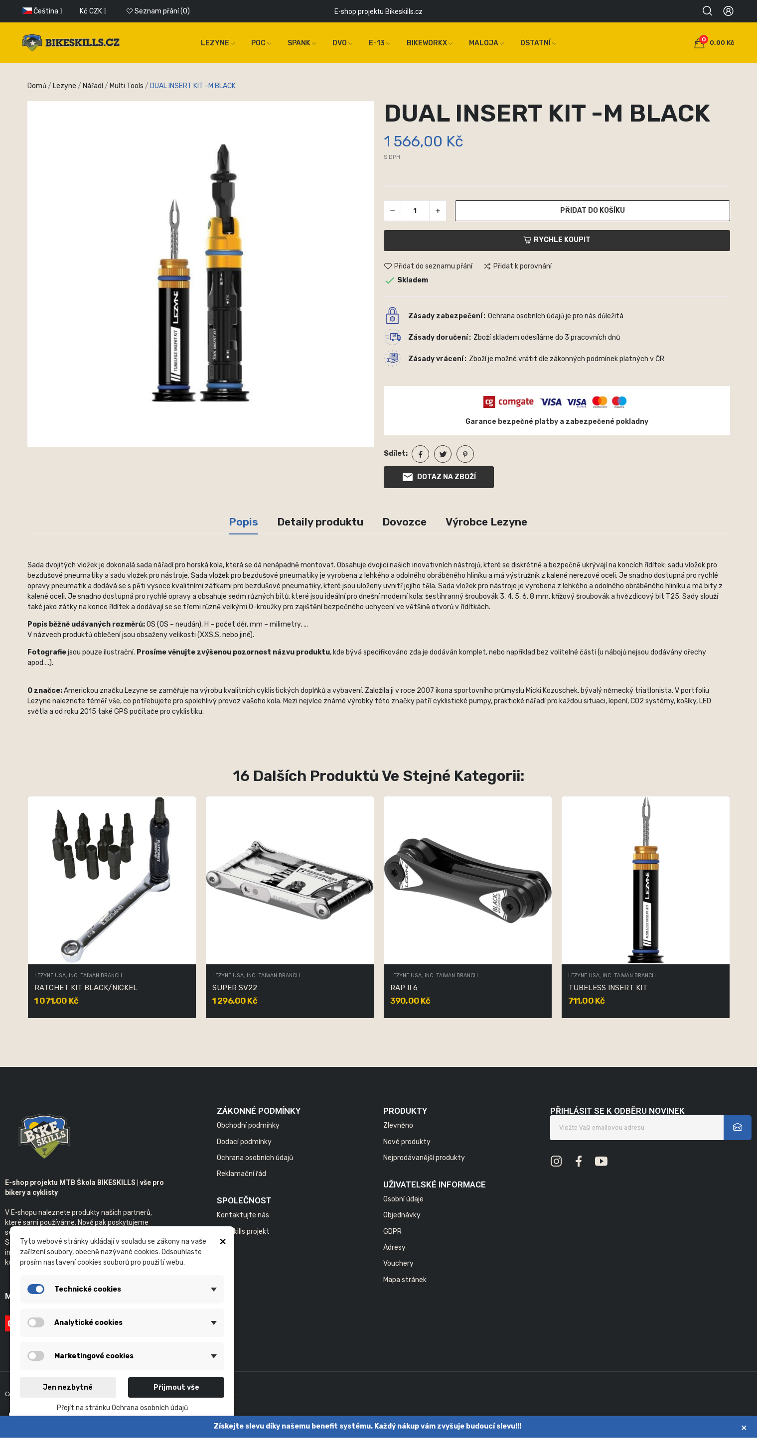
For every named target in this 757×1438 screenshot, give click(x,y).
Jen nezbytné (68, 1387)
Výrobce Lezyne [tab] (486, 522)
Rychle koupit (557, 240)
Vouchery (398, 1263)
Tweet (443, 454)
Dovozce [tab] (404, 522)
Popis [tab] (243, 522)
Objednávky (402, 1215)
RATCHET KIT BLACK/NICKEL (86, 987)
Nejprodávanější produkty (424, 1158)
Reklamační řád (241, 1174)
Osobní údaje (403, 1199)
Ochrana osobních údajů (255, 1158)
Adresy (394, 1247)
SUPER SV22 (234, 987)
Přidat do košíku (592, 210)
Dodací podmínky (244, 1142)
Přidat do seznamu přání (428, 266)
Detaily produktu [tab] (320, 522)
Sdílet (420, 454)
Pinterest (465, 454)
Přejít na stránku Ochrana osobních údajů (122, 1408)
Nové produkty (407, 1142)
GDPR (392, 1231)
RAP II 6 (404, 987)
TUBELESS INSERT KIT (607, 987)
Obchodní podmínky (248, 1125)
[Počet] (415, 210)
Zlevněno (398, 1125)
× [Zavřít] (744, 1427)
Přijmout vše (176, 1387)
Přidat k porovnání (517, 266)
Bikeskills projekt (243, 1231)
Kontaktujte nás (243, 1215)
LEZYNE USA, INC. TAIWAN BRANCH (78, 976)
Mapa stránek (405, 1280)
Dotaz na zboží (439, 477)
